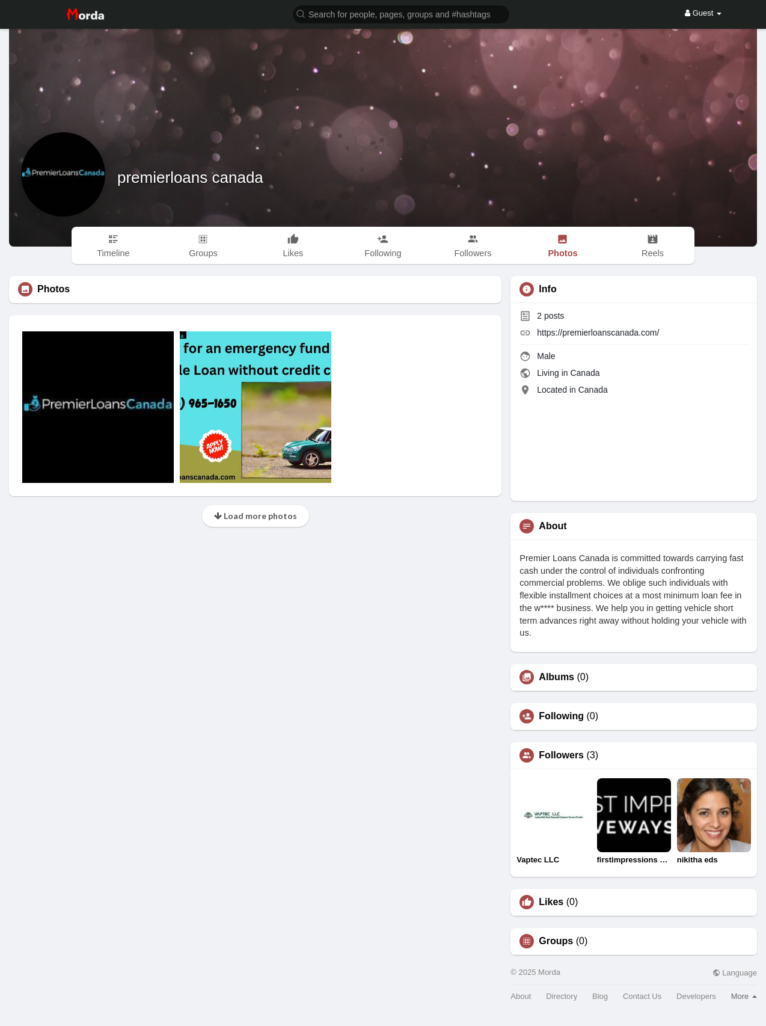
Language (734, 973)
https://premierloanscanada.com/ (598, 332)
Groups (556, 941)
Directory (561, 996)
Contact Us (642, 996)
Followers (561, 755)
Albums (556, 677)
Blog (600, 996)
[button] (401, 13)
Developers (696, 996)
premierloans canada (190, 177)
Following (561, 716)
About (520, 996)
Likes (551, 902)
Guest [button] (703, 12)
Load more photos (255, 516)
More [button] (744, 996)
